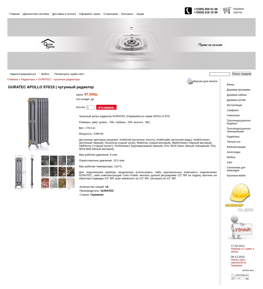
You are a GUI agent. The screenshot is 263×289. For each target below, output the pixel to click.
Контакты (127, 13)
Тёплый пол (233, 141)
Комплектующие (236, 147)
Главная (14, 13)
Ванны (230, 84)
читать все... (249, 270)
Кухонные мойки (236, 175)
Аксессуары (233, 152)
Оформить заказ (89, 13)
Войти (45, 74)
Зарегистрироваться (23, 74)
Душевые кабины (237, 94)
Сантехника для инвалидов (236, 169)
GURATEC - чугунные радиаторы (59, 79)
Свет (229, 162)
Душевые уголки (236, 100)
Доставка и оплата (64, 13)
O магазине (111, 13)
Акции (140, 13)
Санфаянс (233, 110)
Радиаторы (28, 79)
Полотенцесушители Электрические (238, 130)
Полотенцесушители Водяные (238, 122)
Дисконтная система (36, 13)
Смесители (233, 115)
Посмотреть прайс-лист (69, 74)
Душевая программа (238, 89)
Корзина (238, 8)
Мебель (231, 157)
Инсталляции (234, 105)
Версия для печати (205, 81)
